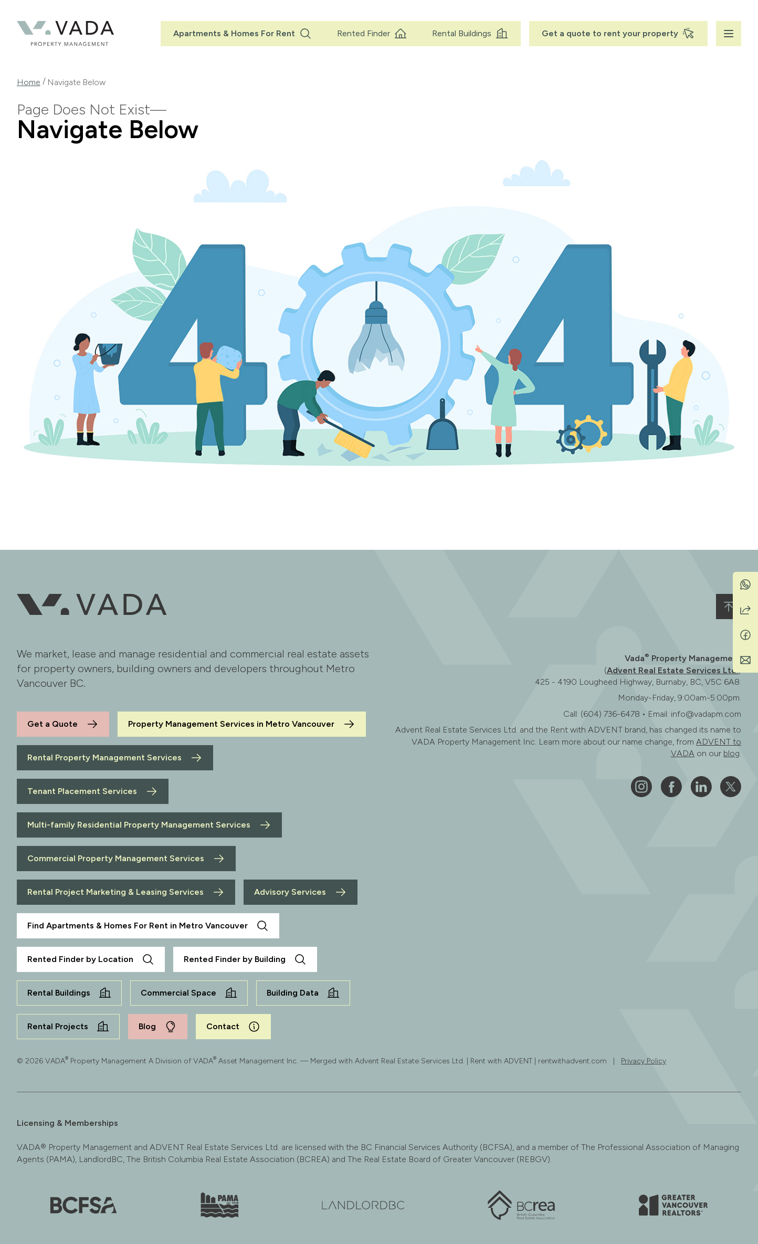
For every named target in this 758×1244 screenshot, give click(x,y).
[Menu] (728, 33)
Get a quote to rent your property (618, 33)
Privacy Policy (643, 1061)
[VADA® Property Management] (65, 33)
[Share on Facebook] (745, 634)
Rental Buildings (470, 33)
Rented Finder (372, 33)
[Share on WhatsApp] (745, 584)
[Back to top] (728, 606)
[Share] (745, 609)
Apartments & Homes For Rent (242, 33)
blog (731, 753)
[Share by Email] (745, 660)
